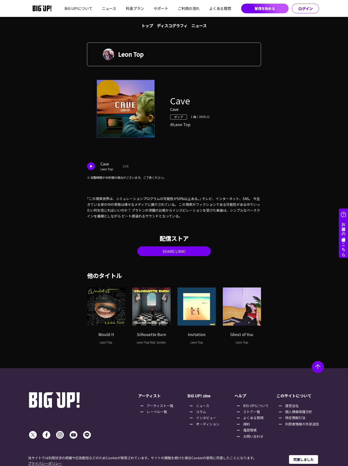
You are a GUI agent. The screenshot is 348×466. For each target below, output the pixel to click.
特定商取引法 (295, 417)
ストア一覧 (251, 411)
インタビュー (206, 417)
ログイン (305, 8)
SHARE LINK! (174, 251)
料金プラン (135, 8)
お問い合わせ (253, 436)
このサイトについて (293, 396)
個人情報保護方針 (298, 411)
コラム (201, 411)
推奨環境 (250, 430)
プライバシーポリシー (45, 463)
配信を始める (265, 8)
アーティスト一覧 (160, 405)
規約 (246, 424)
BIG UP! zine (198, 396)
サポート (161, 8)
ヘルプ (240, 396)
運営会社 (292, 405)
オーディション (207, 424)
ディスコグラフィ (172, 26)
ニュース (109, 8)
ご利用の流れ (189, 8)
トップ (147, 26)
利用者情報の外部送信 (302, 424)
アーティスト (149, 396)
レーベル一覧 (157, 411)
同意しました (303, 459)
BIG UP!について (78, 8)
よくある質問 (220, 8)
